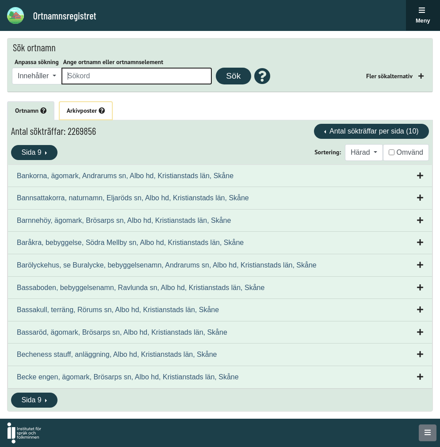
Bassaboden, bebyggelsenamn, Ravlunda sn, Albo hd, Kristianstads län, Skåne (140, 287)
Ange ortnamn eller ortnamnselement (113, 62)
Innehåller (34, 76)
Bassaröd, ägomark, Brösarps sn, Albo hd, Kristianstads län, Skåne (122, 332)
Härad (361, 152)
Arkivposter (86, 111)
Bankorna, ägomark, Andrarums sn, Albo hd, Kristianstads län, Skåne (125, 176)
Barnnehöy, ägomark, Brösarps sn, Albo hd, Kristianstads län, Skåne (124, 220)
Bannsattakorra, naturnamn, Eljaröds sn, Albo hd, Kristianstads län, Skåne (133, 198)
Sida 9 (32, 152)
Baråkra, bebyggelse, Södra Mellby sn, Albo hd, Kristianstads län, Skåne (130, 242)
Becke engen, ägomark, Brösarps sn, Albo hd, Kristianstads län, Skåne (128, 377)
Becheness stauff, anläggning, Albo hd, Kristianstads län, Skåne (117, 354)
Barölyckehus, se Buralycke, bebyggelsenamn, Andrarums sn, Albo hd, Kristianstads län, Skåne (167, 265)
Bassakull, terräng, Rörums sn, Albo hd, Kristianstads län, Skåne (118, 309)
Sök (233, 75)
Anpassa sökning (37, 62)
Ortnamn (30, 111)
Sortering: (327, 152)
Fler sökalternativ (390, 76)
